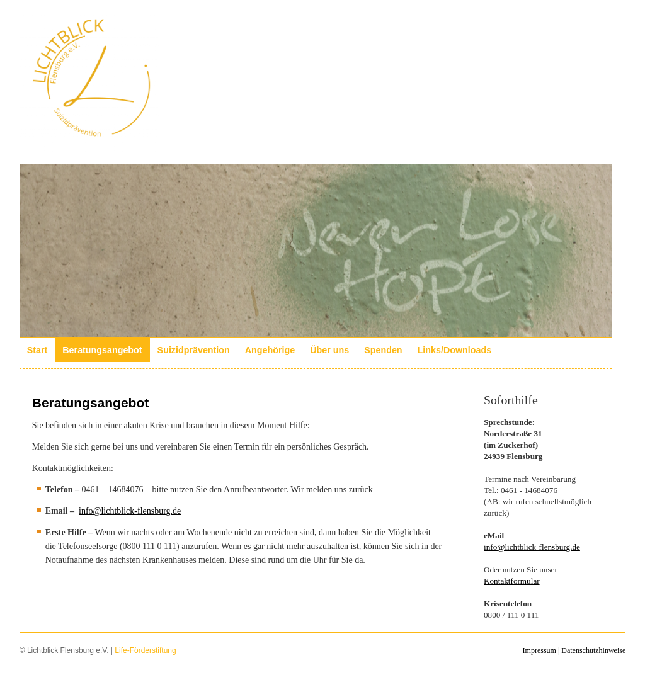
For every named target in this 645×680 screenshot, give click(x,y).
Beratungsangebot (102, 350)
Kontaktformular (512, 581)
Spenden (383, 350)
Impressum (539, 650)
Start (37, 350)
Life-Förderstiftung (145, 650)
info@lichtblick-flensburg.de (130, 511)
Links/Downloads (455, 350)
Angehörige (270, 350)
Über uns (329, 350)
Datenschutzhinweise (593, 650)
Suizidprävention (193, 350)
